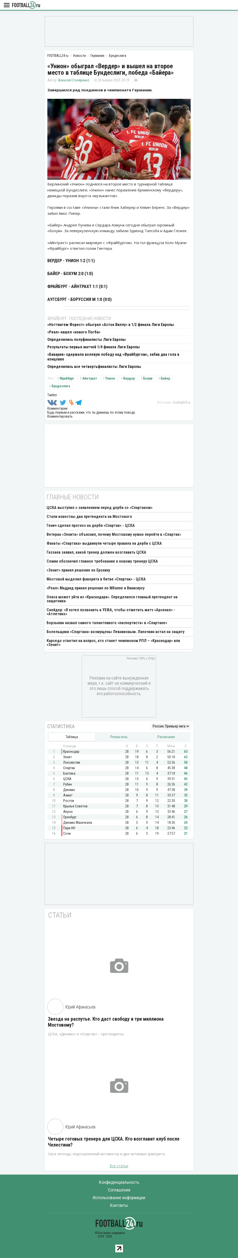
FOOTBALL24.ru (26, 5)
